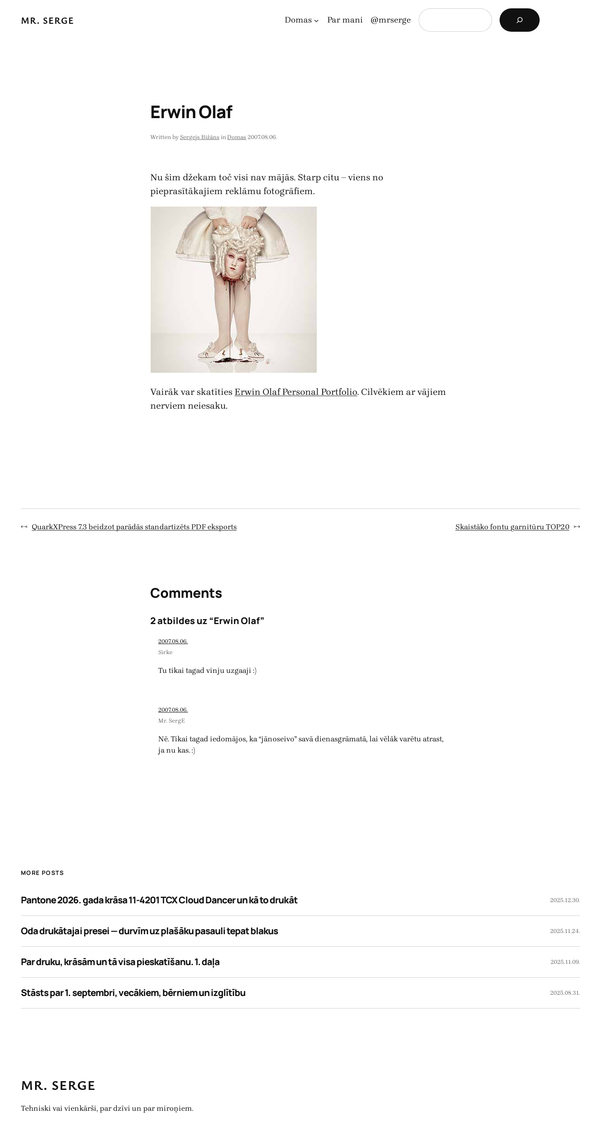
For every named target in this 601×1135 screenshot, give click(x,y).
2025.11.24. (565, 931)
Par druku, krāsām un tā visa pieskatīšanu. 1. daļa (120, 962)
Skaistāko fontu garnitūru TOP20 (512, 526)
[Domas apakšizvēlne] (316, 20)
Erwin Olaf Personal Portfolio (296, 392)
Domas (236, 137)
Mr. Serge (47, 20)
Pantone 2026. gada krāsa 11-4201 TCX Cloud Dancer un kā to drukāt (159, 900)
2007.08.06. (173, 641)
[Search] (520, 20)
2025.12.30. (565, 900)
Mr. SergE (171, 720)
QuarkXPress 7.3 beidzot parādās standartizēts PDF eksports (134, 526)
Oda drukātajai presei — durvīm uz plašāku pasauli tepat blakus (149, 931)
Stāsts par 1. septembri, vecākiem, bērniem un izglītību (133, 992)
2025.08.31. (565, 992)
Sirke (165, 652)
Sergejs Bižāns (200, 137)
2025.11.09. (565, 962)
